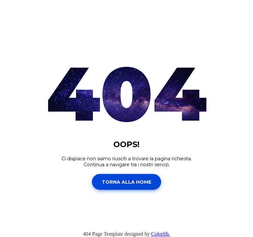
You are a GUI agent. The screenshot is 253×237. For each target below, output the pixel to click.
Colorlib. (160, 234)
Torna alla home (126, 182)
